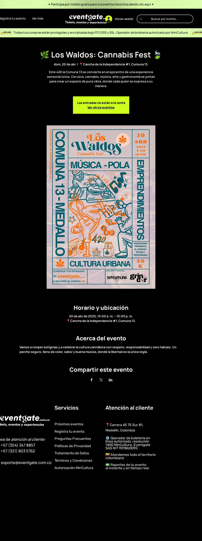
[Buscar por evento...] (165, 19)
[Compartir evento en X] (101, 379)
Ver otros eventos (101, 107)
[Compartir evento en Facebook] (91, 379)
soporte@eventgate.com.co (26, 462)
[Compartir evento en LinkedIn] (110, 379)
